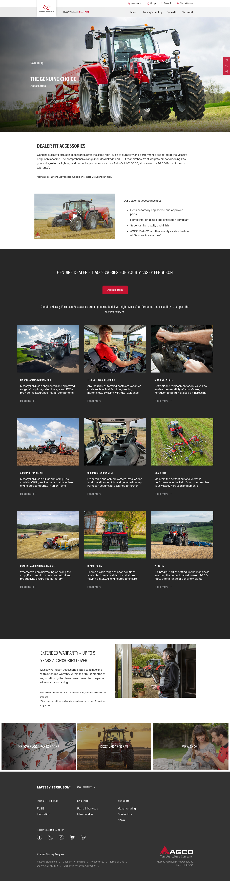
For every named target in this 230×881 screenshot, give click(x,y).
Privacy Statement (47, 861)
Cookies (67, 861)
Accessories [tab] (115, 289)
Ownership (172, 12)
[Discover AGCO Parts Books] (39, 746)
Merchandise (85, 814)
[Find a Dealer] (185, 3)
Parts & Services (87, 808)
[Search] (166, 3)
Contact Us (125, 814)
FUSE (40, 808)
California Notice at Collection (80, 865)
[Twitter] (50, 837)
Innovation (43, 814)
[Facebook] (39, 837)
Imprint (81, 861)
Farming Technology (152, 12)
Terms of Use (117, 861)
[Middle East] (86, 787)
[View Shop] (190, 746)
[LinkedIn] (83, 837)
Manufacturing (127, 808)
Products (134, 12)
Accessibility (97, 861)
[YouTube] (72, 837)
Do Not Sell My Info (47, 865)
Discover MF (187, 12)
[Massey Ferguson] (46, 8)
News (121, 820)
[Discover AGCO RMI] (115, 746)
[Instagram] (61, 837)
